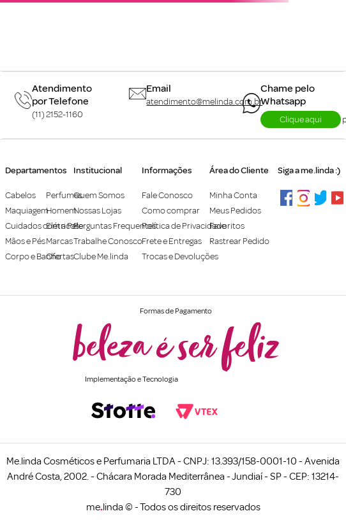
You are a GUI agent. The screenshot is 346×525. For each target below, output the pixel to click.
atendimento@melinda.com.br (204, 101)
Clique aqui (301, 119)
